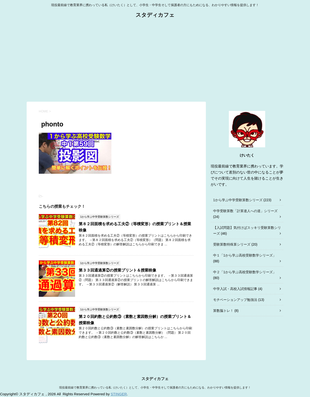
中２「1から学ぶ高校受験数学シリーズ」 (244, 272)
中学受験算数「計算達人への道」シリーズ (245, 211)
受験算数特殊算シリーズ (231, 244)
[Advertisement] (155, 60)
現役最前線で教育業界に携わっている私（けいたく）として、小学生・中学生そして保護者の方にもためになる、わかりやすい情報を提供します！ (155, 387)
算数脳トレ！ (223, 311)
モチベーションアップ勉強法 (235, 300)
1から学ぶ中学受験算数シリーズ (238, 200)
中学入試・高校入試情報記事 (235, 289)
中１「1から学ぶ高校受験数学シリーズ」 (244, 255)
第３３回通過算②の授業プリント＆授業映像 (117, 270)
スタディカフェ (155, 15)
